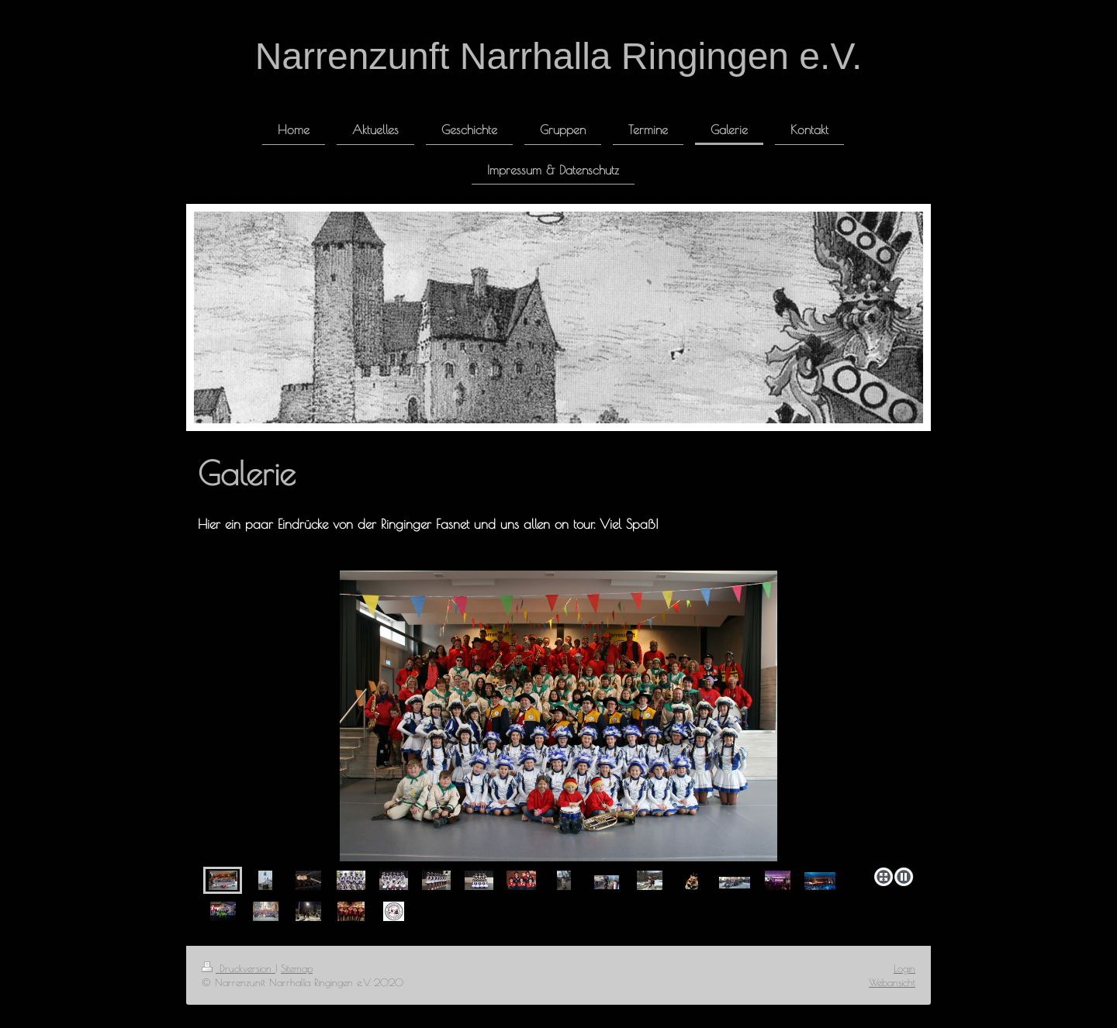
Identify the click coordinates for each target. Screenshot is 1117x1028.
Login (904, 968)
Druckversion (238, 968)
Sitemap (297, 968)
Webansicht (892, 982)
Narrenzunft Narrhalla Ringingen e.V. (559, 56)
